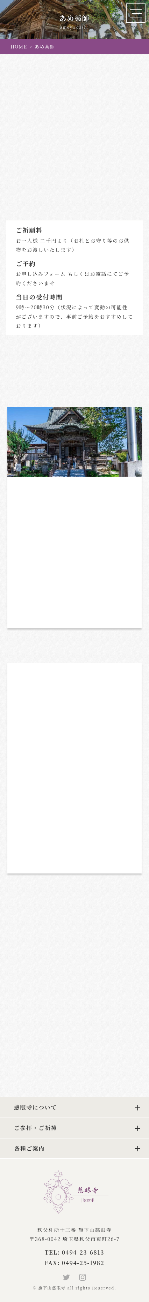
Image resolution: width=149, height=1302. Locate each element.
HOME (18, 46)
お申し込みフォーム (41, 273)
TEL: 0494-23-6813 (74, 1252)
